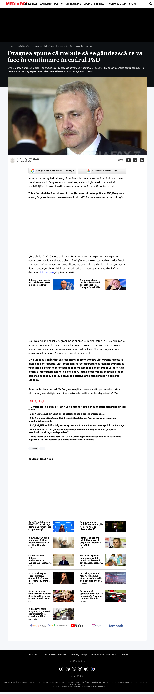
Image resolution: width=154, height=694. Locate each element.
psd (42, 448)
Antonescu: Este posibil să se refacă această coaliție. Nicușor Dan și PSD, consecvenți (90, 284)
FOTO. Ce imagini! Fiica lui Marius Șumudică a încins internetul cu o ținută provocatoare (39, 577)
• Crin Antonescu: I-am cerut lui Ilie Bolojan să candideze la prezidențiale (66, 414)
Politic (58, 4)
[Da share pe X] (135, 160)
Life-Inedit (100, 4)
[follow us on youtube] (77, 626)
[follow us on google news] (38, 626)
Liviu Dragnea (46, 272)
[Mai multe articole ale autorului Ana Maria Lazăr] (12, 160)
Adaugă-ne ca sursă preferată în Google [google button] (52, 171)
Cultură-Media (117, 4)
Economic (46, 4)
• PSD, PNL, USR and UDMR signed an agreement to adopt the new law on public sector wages (77, 425)
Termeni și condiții (78, 655)
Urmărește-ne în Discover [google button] (102, 171)
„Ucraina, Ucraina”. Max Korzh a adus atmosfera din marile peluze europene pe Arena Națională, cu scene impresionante (91, 577)
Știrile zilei (30, 4)
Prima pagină (13, 46)
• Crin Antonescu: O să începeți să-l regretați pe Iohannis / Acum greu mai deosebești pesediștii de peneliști (72, 419)
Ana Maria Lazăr (24, 161)
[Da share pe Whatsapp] (142, 160)
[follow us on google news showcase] (57, 626)
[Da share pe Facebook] (128, 160)
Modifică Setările (77, 661)
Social (88, 4)
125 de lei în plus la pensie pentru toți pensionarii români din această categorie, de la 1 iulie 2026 (91, 559)
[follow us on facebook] (116, 626)
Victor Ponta (104, 359)
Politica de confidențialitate (104, 655)
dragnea (33, 448)
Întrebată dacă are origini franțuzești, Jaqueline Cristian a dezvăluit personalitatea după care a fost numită (90, 541)
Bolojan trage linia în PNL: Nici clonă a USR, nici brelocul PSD (39, 282)
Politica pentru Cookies (55, 655)
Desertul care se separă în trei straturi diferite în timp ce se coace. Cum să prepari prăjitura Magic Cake (40, 595)
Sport (132, 4)
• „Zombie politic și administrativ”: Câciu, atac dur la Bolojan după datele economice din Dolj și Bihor (77, 408)
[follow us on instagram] (96, 626)
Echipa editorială (33, 655)
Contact (125, 655)
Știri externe (73, 4)
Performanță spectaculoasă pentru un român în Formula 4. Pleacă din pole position (91, 595)
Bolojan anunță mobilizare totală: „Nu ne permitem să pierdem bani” (91, 526)
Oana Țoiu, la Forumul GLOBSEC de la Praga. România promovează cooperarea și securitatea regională (39, 526)
